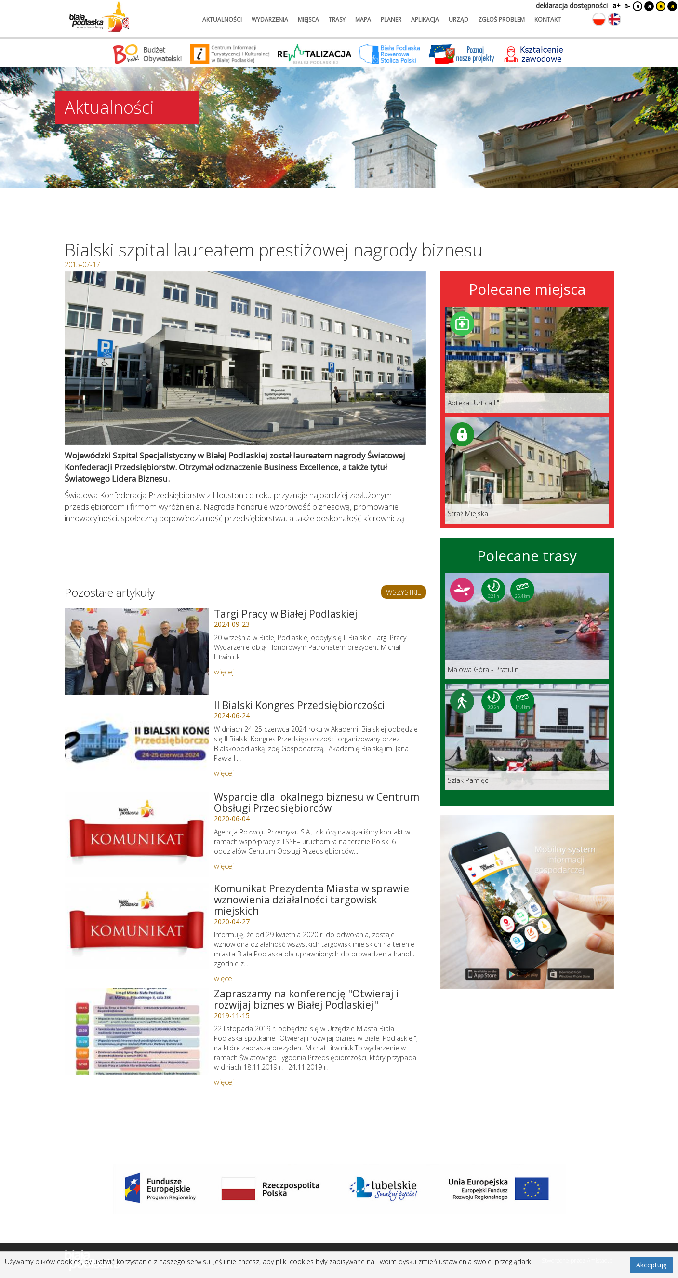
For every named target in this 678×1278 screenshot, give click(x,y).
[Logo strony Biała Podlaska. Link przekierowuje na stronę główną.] (99, 17)
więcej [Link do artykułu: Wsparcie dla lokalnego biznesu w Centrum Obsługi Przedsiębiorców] (224, 866)
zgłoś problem (501, 19)
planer (391, 19)
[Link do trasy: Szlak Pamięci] (527, 737)
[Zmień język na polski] (599, 19)
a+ (615, 5)
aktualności (222, 19)
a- (627, 5)
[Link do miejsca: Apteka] (527, 360)
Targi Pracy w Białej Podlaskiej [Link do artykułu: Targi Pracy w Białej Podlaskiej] (286, 613)
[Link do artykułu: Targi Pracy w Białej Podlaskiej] (137, 651)
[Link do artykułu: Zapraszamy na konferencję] (137, 1031)
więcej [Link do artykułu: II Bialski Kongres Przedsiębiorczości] (224, 773)
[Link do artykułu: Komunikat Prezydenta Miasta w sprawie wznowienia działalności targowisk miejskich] (137, 926)
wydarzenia (270, 19)
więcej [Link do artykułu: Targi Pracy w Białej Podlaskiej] (224, 671)
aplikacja (425, 19)
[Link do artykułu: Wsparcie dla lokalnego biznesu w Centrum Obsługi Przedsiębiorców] (137, 835)
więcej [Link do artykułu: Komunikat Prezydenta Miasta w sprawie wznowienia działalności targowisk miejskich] (224, 978)
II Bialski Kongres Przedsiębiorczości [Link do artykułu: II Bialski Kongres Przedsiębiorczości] (299, 705)
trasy (337, 19)
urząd (458, 19)
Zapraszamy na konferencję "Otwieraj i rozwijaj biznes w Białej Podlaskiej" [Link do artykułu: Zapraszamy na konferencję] (306, 999)
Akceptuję (651, 1264)
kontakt (547, 19)
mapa (363, 19)
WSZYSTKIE (403, 592)
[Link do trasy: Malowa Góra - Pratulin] (527, 626)
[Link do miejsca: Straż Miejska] (527, 470)
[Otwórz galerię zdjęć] (245, 358)
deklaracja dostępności (572, 5)
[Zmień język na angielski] (614, 19)
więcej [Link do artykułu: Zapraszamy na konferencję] (224, 1082)
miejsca (308, 19)
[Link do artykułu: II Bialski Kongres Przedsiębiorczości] (137, 743)
